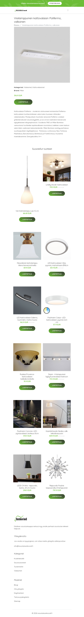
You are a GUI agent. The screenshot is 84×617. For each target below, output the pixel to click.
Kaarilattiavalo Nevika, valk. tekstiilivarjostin (57, 432)
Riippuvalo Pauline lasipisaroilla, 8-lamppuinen (57, 486)
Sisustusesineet (20, 563)
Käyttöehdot (19, 593)
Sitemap (17, 601)
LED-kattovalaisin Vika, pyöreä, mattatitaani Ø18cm (56, 264)
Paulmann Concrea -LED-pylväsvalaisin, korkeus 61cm (27, 432)
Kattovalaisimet (39, 87)
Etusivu (16, 25)
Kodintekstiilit (19, 559)
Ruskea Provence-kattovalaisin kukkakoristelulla (27, 376)
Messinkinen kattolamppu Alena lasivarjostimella (27, 264)
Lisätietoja (23, 102)
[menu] (68, 10)
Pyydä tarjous (55, 3)
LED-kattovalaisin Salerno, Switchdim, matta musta (27, 318)
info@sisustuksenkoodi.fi (23, 546)
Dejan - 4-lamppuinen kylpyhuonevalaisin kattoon (57, 375)
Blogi (16, 585)
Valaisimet (28, 87)
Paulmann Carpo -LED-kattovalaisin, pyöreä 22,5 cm (56, 319)
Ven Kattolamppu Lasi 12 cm (27, 211)
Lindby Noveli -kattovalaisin (57, 185)
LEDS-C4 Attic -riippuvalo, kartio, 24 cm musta (27, 486)
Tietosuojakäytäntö (21, 597)
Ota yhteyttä (19, 589)
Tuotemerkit (18, 567)
